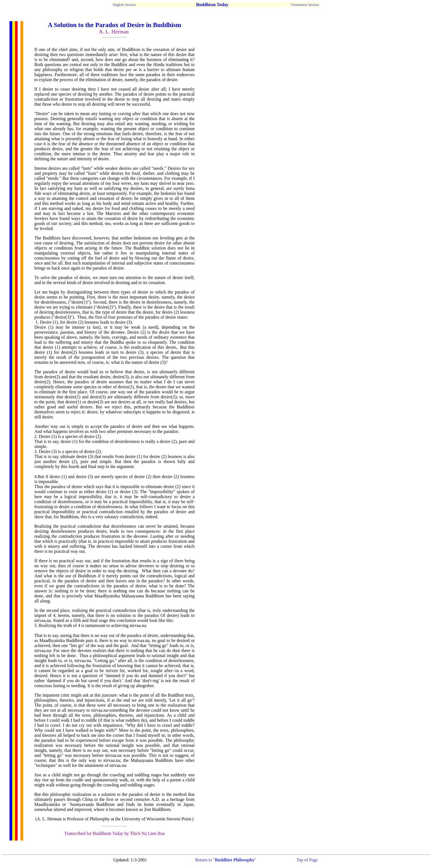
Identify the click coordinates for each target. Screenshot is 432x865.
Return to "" (225, 859)
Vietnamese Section (304, 5)
